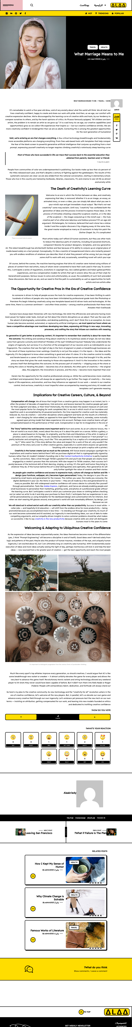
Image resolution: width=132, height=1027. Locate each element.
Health (104, 47)
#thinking (80, 820)
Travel (93, 47)
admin (116, 110)
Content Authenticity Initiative (78, 456)
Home (108, 101)
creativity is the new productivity (49, 519)
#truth (70, 820)
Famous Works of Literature (47, 932)
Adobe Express (50, 486)
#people (91, 820)
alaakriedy (70, 794)
